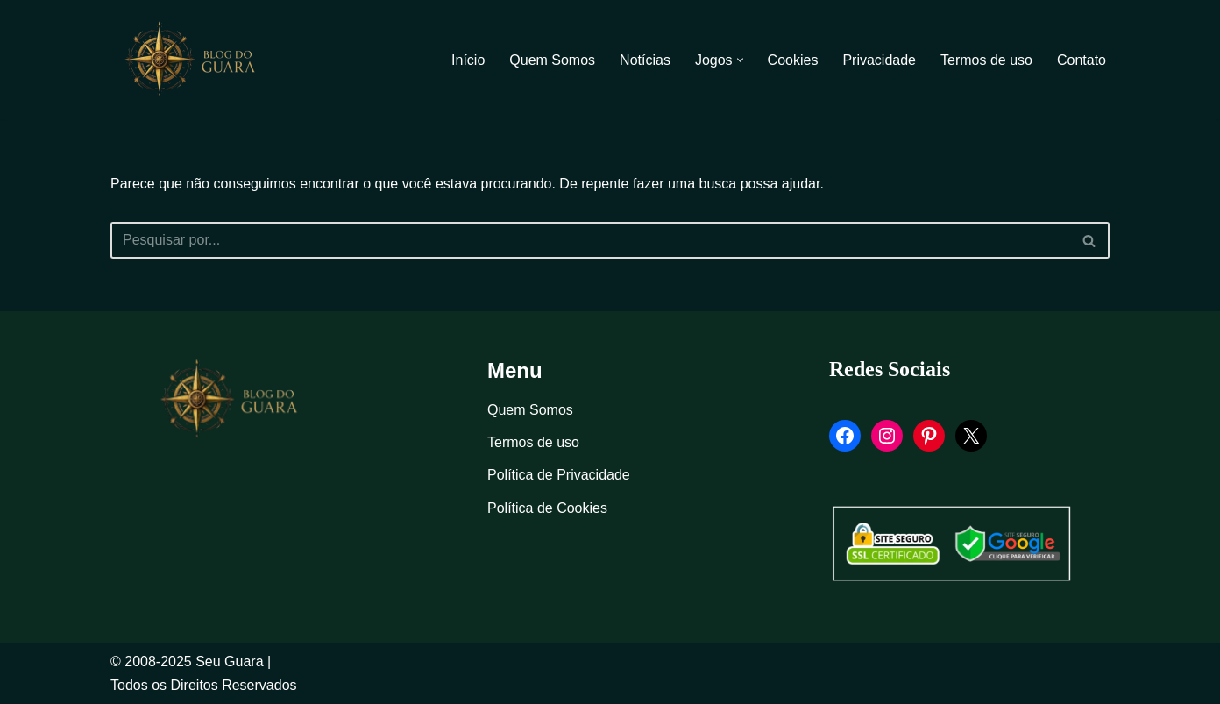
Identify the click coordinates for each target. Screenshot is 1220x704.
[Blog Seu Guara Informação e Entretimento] (198, 59)
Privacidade (879, 60)
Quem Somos (552, 60)
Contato (1081, 60)
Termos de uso (986, 60)
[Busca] (590, 240)
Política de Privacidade (558, 474)
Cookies (793, 60)
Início (468, 60)
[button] (740, 60)
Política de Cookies (547, 508)
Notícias (645, 60)
